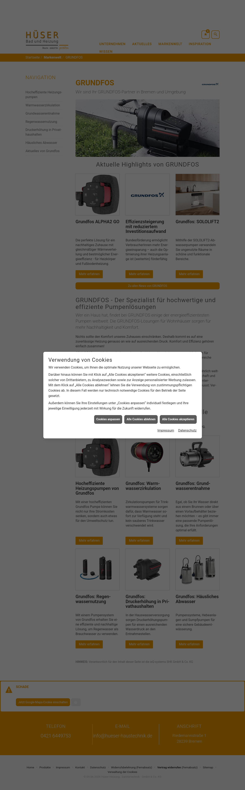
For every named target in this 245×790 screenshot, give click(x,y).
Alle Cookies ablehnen (141, 414)
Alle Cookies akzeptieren (178, 414)
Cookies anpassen (108, 414)
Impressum (165, 425)
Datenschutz (187, 425)
